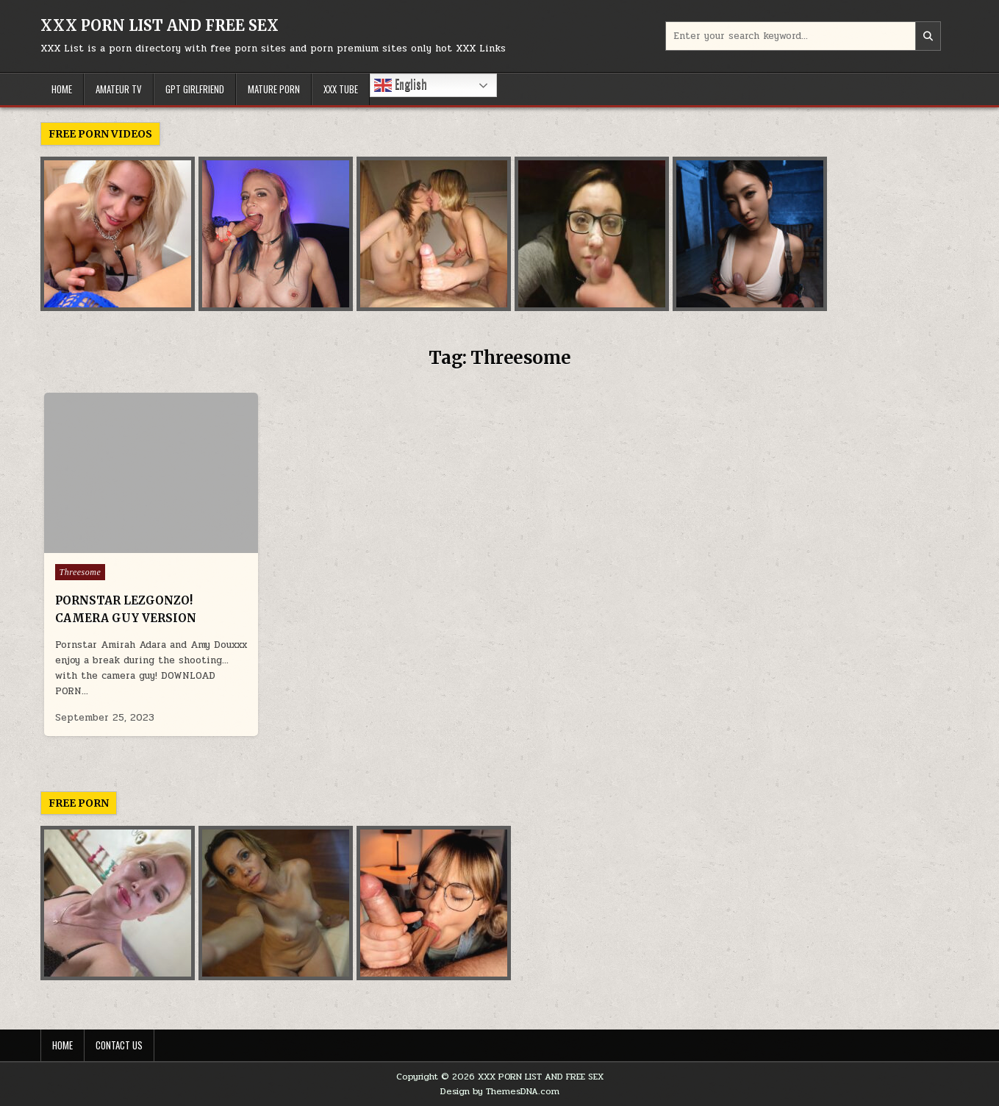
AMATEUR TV (119, 89)
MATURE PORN (274, 89)
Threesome (80, 572)
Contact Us (119, 1045)
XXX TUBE (340, 89)
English (400, 84)
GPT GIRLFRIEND (194, 89)
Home (62, 1045)
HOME (61, 89)
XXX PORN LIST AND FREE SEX (159, 25)
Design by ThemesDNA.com (499, 1091)
